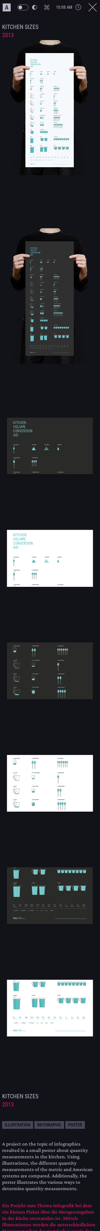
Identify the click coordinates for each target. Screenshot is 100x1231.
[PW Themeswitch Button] (27, 7)
